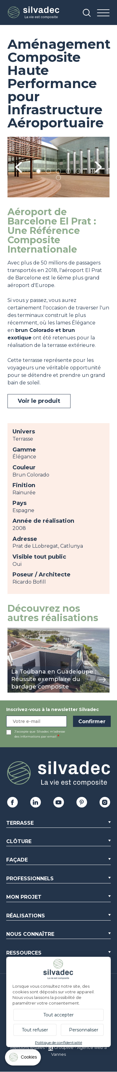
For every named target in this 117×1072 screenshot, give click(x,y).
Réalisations (25, 916)
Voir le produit (39, 401)
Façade (17, 860)
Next (98, 167)
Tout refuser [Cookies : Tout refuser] (35, 1030)
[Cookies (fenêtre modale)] (23, 1058)
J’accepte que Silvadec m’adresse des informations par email (39, 734)
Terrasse (20, 823)
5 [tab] (78, 172)
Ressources (23, 953)
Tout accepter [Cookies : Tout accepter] (58, 1015)
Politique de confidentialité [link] (58, 1042)
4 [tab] (68, 172)
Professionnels (30, 879)
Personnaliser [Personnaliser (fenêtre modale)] (83, 1030)
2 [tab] (48, 172)
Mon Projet (23, 897)
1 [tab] (39, 172)
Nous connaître (30, 934)
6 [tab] (58, 179)
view (13, 631)
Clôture (19, 841)
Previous (18, 167)
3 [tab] (58, 172)
